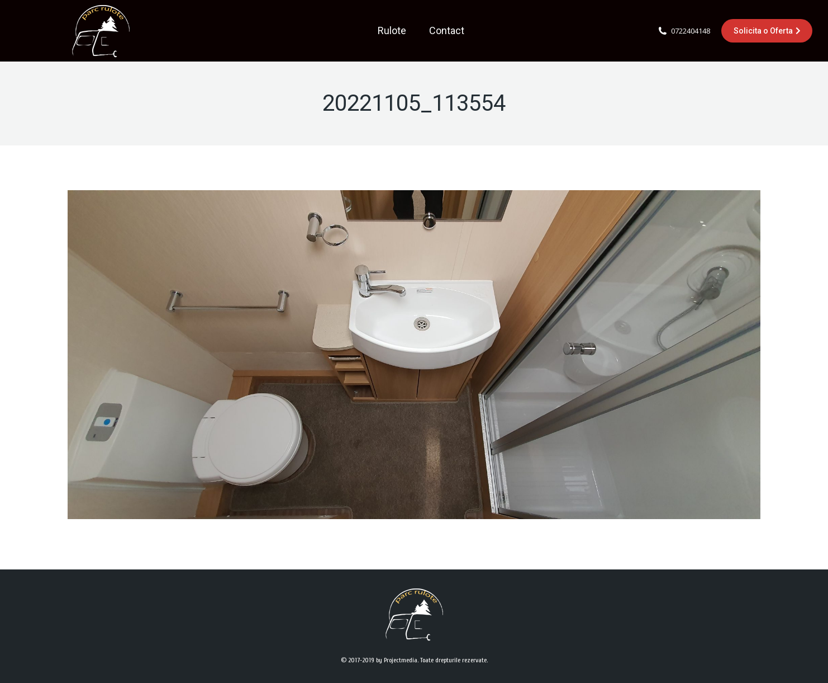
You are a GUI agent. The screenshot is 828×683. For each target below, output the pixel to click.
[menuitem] (392, 31)
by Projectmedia (396, 660)
